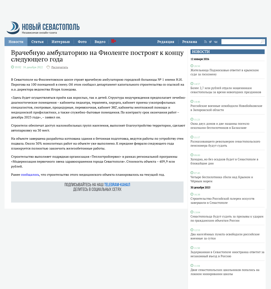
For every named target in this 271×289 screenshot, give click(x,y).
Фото (82, 41)
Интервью (61, 41)
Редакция (165, 41)
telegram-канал (117, 185)
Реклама (189, 41)
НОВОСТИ (201, 51)
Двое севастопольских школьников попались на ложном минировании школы (225, 272)
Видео (100, 41)
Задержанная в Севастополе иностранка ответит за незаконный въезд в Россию (227, 254)
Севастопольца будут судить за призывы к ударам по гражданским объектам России (226, 218)
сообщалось (30, 174)
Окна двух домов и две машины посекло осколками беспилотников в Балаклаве (219, 125)
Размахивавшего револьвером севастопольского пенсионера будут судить (225, 143)
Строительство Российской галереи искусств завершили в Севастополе (222, 200)
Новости (16, 41)
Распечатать (59, 67)
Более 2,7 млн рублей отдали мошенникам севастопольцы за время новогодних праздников (225, 90)
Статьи (37, 41)
